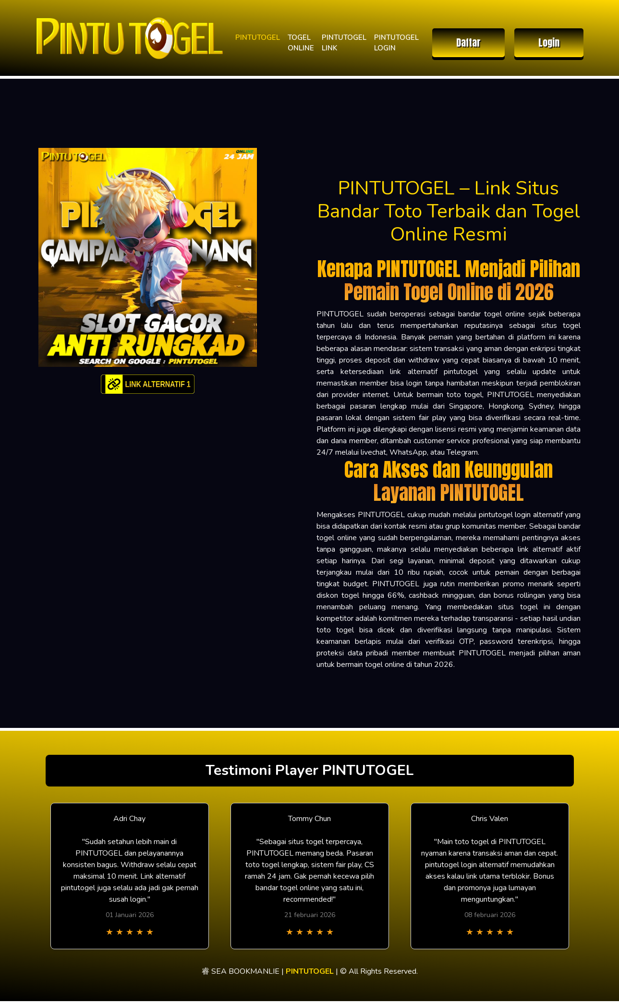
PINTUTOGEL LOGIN (396, 43)
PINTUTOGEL (257, 37)
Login (548, 42)
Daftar (468, 42)
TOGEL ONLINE (301, 43)
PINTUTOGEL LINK (344, 43)
